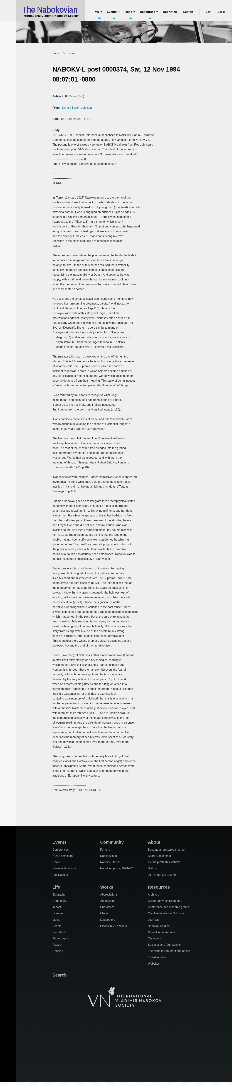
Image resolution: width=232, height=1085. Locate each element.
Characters (107, 907)
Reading (57, 950)
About (154, 842)
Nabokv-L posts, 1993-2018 (117, 868)
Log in (222, 11)
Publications (60, 874)
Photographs (60, 938)
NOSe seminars (62, 855)
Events (59, 842)
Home (55, 53)
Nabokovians (108, 855)
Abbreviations (108, 894)
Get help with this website (164, 862)
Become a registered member (167, 849)
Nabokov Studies (158, 925)
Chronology (59, 900)
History (152, 868)
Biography (58, 894)
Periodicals (59, 932)
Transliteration (157, 957)
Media (56, 919)
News (72, 53)
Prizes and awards (64, 868)
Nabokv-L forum (110, 862)
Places (56, 944)
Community (112, 842)
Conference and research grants (168, 907)
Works (106, 887)
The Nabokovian (50, 9)
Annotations (107, 900)
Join (208, 11)
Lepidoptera (107, 919)
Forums (105, 849)
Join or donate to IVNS (162, 874)
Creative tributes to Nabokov (166, 913)
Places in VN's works (113, 925)
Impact (56, 907)
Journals (153, 919)
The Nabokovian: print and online (169, 950)
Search (59, 975)
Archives (153, 894)
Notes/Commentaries (161, 932)
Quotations (155, 938)
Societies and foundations (164, 944)
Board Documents (159, 855)
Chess (104, 913)
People (56, 925)
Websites (154, 963)
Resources (159, 887)
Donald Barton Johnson (77, 107)
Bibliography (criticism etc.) (165, 900)
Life (56, 887)
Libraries (57, 913)
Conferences (60, 849)
